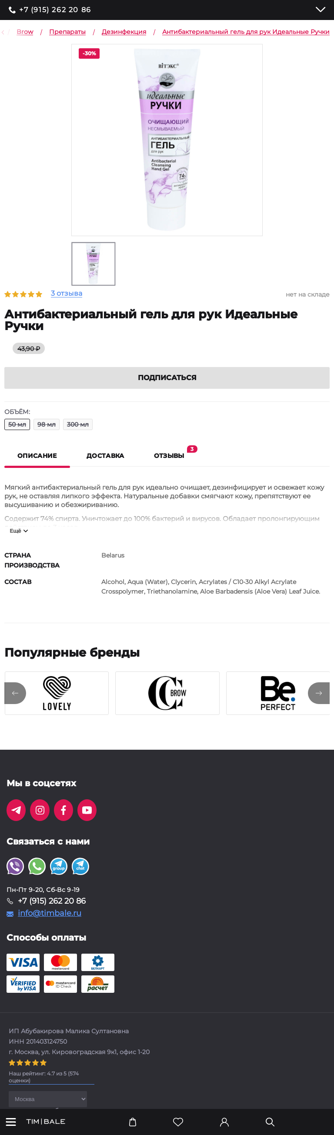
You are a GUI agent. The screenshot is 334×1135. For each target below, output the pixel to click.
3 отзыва (66, 293)
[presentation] (15, 693)
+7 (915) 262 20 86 (55, 10)
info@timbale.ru (49, 913)
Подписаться (167, 378)
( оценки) (44, 1077)
